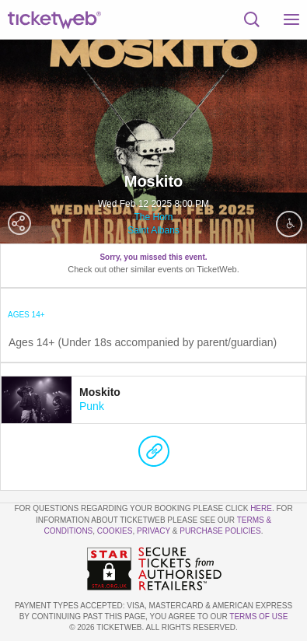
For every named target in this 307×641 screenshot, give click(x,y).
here (261, 508)
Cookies (115, 531)
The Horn (153, 217)
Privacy (153, 531)
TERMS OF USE (258, 616)
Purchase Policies (220, 531)
